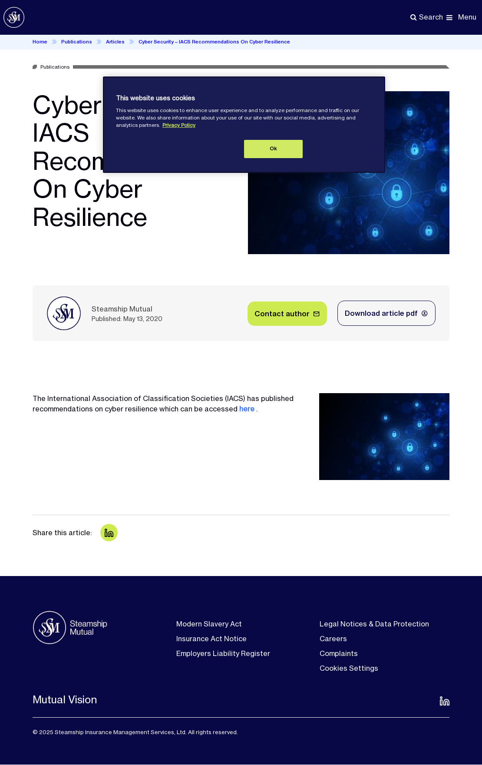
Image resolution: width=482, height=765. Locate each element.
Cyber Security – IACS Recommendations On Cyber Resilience (214, 42)
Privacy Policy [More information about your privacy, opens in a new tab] (178, 125)
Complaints (339, 653)
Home (40, 42)
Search (431, 17)
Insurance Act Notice (211, 638)
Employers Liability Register (223, 653)
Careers (333, 638)
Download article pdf (381, 313)
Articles (115, 42)
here (246, 408)
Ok (273, 149)
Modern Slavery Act (209, 623)
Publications (76, 42)
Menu (467, 17)
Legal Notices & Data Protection (374, 623)
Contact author (282, 313)
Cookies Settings (349, 668)
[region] (244, 124)
